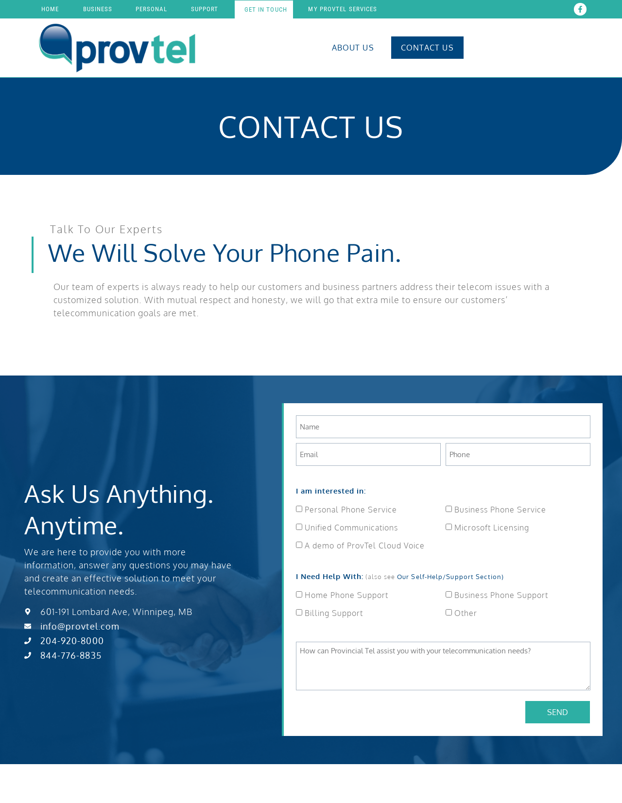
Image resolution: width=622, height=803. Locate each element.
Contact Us (427, 47)
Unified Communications (351, 527)
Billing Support (334, 613)
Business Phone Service (500, 509)
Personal (152, 9)
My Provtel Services (342, 9)
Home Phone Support (346, 595)
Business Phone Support (501, 595)
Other (465, 613)
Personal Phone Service (351, 509)
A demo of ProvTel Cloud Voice (365, 545)
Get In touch (265, 9)
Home (50, 9)
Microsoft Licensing (491, 527)
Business (98, 9)
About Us (353, 47)
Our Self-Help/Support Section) (450, 576)
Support (205, 9)
